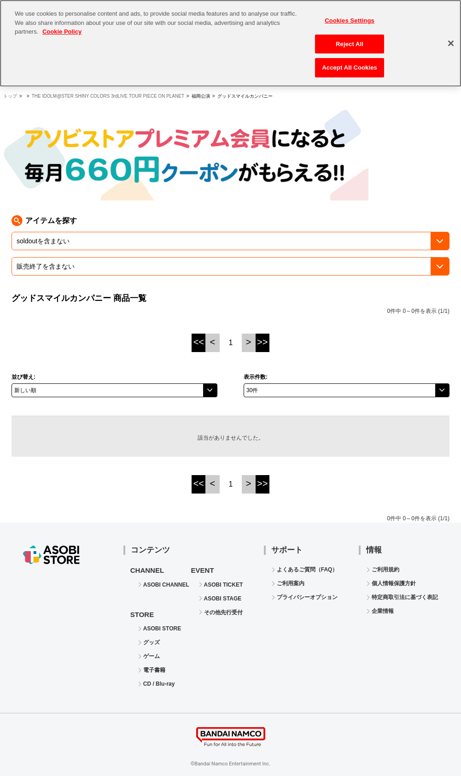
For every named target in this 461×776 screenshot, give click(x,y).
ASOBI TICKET (223, 585)
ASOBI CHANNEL (166, 585)
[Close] (451, 38)
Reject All (349, 38)
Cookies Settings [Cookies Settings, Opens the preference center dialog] (349, 15)
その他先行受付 (223, 612)
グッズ (151, 642)
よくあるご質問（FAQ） (307, 569)
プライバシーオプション (307, 597)
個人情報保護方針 (394, 583)
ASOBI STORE (162, 628)
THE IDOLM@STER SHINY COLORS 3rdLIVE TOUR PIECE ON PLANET (108, 96)
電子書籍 (154, 670)
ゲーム (151, 656)
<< (198, 342)
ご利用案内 (290, 583)
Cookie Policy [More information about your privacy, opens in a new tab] (62, 26)
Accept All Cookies (349, 62)
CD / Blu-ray (159, 684)
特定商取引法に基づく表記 (405, 597)
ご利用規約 (385, 569)
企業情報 (383, 611)
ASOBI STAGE (223, 598)
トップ (10, 96)
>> (262, 342)
